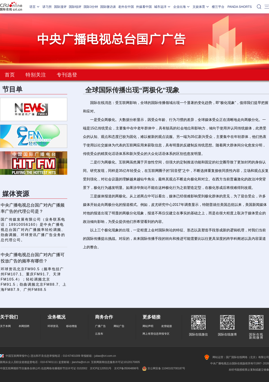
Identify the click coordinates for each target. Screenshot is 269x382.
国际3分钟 (91, 6)
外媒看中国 (144, 6)
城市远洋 (162, 6)
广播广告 (100, 326)
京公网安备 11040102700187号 (163, 368)
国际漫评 (60, 6)
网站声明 (148, 326)
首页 (10, 75)
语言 (34, 6)
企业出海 (181, 6)
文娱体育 (201, 6)
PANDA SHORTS (240, 6)
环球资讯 (53, 326)
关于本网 (5, 326)
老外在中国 (126, 6)
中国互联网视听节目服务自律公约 (20, 368)
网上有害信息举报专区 (156, 333)
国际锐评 (75, 6)
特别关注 (36, 75)
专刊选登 (67, 75)
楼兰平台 (218, 6)
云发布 (99, 333)
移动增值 (71, 326)
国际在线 (11, 6)
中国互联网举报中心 (15, 355)
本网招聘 (24, 326)
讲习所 (47, 6)
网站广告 (119, 326)
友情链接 (166, 326)
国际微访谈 (108, 6)
